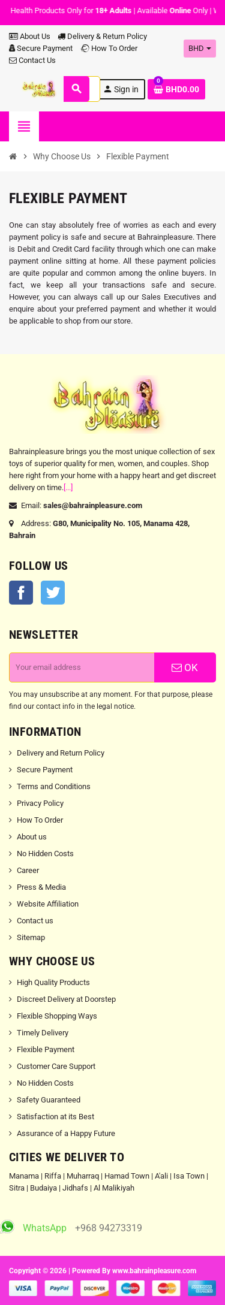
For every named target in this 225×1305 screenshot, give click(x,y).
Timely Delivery (42, 1032)
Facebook (21, 593)
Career (28, 870)
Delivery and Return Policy (60, 752)
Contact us (35, 920)
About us (32, 836)
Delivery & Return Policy (102, 36)
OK (185, 667)
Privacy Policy (40, 803)
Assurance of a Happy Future (66, 1133)
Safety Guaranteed (48, 1099)
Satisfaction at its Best (55, 1116)
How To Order (108, 48)
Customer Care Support (56, 1066)
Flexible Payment (45, 1049)
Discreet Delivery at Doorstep (66, 999)
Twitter (53, 593)
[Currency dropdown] (200, 49)
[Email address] (82, 667)
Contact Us (32, 60)
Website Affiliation (48, 903)
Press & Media (41, 887)
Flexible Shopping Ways (57, 1015)
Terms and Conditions (54, 786)
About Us (29, 36)
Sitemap (31, 937)
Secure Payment (41, 48)
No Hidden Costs (45, 853)
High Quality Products (53, 982)
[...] (68, 487)
